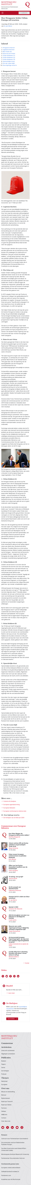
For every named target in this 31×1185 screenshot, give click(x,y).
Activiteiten (6, 1047)
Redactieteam (5, 1098)
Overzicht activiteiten (8, 1051)
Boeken (3, 1061)
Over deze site (5, 1121)
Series (3, 1068)
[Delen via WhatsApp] (14, 976)
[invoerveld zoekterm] (24, 13)
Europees (4, 1085)
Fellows (3, 1111)
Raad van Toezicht (7, 1102)
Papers (3, 1064)
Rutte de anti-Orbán (9, 54)
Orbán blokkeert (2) (9, 58)
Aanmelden (12, 1019)
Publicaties (6, 1058)
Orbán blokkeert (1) (9, 56)
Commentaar (7, 1043)
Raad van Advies (6, 1105)
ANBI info (4, 1115)
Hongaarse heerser (9, 48)
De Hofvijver (5, 1071)
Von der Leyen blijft (9, 63)
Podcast (3, 1074)
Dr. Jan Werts (8, 26)
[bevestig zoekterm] (20, 13)
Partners (4, 1108)
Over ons (5, 1088)
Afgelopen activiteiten (8, 1054)
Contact (3, 1118)
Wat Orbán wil (7, 52)
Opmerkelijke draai (9, 61)
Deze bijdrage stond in (10, 65)
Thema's (5, 1078)
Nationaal (4, 1081)
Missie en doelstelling (8, 1092)
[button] (3, 1127)
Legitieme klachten (8, 50)
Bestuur (3, 1095)
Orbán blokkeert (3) (9, 59)
